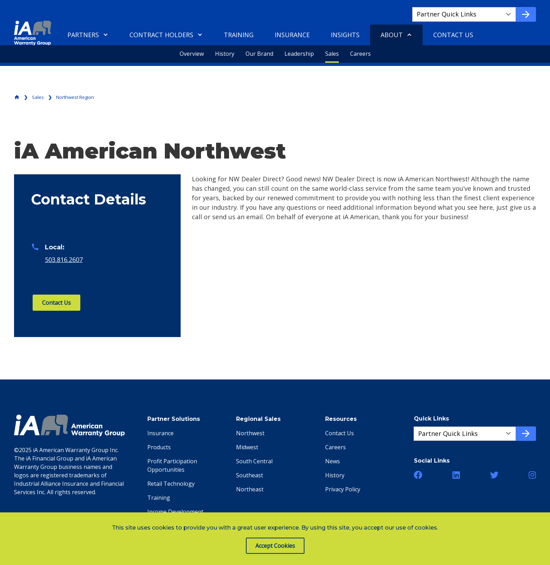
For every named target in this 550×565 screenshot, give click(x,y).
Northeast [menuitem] (249, 489)
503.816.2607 (64, 259)
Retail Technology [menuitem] (171, 483)
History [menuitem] (224, 54)
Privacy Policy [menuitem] (342, 489)
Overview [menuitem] (192, 54)
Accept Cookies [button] (275, 546)
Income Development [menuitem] (175, 512)
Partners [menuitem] (83, 35)
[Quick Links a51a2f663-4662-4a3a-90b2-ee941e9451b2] (465, 433)
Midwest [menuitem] (247, 447)
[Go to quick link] (526, 14)
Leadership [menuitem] (299, 54)
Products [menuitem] (159, 447)
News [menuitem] (332, 461)
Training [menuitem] (239, 35)
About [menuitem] (392, 35)
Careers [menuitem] (360, 54)
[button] (418, 475)
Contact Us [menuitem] (453, 35)
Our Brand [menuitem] (259, 54)
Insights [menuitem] (345, 35)
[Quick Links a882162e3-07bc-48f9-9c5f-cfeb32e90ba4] (464, 14)
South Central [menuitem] (254, 461)
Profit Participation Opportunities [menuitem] (172, 465)
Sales (38, 97)
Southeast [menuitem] (249, 475)
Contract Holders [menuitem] (161, 35)
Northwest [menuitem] (250, 433)
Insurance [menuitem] (292, 35)
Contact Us (56, 303)
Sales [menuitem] (332, 54)
